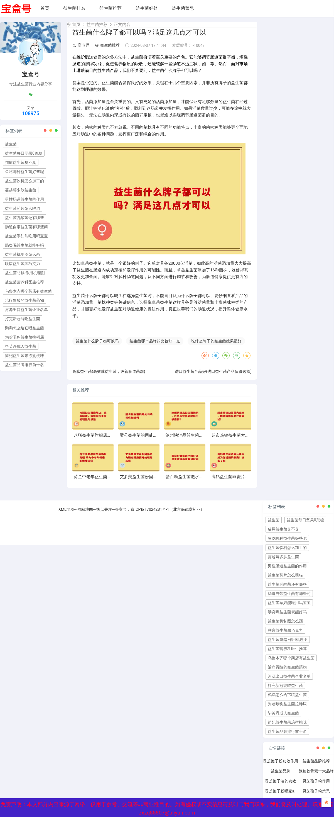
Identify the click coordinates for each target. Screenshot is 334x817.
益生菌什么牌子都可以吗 (97, 346)
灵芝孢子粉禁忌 (316, 796)
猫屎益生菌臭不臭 (20, 162)
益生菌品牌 (280, 776)
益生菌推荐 (110, 8)
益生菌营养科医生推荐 (24, 282)
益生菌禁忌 (183, 8)
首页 (44, 8)
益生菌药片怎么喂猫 (22, 208)
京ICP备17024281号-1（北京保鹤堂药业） (167, 514)
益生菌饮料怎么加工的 (24, 181)
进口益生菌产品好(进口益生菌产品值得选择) (213, 376)
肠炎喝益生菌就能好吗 (24, 245)
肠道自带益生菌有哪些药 (26, 227)
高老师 (80, 50)
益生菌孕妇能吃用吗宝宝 (26, 236)
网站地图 (85, 514)
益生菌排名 (74, 8)
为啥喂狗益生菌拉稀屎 (24, 337)
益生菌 (11, 144)
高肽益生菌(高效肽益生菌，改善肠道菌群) (108, 376)
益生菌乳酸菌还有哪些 (24, 217)
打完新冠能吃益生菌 (22, 319)
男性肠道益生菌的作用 (24, 199)
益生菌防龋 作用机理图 (25, 273)
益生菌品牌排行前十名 (24, 365)
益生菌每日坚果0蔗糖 (23, 153)
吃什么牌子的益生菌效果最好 (216, 346)
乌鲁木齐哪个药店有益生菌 (28, 291)
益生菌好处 (147, 8)
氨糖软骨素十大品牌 (316, 776)
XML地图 (66, 514)
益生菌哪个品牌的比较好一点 (154, 346)
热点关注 (104, 514)
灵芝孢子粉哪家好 (280, 796)
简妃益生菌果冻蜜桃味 (24, 355)
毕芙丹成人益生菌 (20, 346)
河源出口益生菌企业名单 (26, 309)
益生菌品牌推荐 (316, 766)
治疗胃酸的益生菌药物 (24, 300)
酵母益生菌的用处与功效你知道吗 (151, 440)
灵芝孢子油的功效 (280, 786)
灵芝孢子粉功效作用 (280, 766)
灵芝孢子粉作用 (316, 786)
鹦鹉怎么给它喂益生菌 (24, 328)
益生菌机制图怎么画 (22, 254)
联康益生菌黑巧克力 (22, 263)
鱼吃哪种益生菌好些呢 (24, 171)
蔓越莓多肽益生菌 (20, 190)
